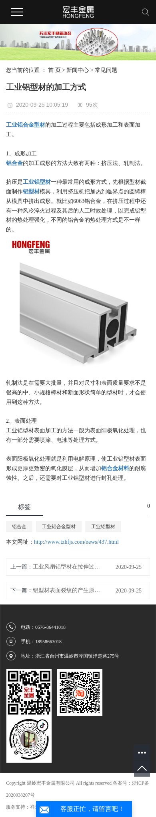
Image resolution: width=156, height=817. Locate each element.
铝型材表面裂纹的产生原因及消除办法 (66, 590)
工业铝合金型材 (59, 526)
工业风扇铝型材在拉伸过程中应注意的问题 (66, 567)
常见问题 (106, 70)
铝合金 (19, 526)
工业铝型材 (103, 526)
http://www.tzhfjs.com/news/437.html (76, 542)
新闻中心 (77, 70)
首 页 (54, 70)
